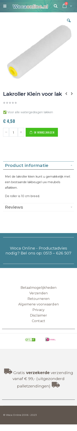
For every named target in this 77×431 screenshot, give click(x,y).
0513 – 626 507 (57, 253)
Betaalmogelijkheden (38, 288)
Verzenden (38, 293)
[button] (69, 23)
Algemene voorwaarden (38, 304)
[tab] (38, 165)
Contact (38, 321)
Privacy (38, 310)
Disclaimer (38, 315)
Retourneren (39, 299)
